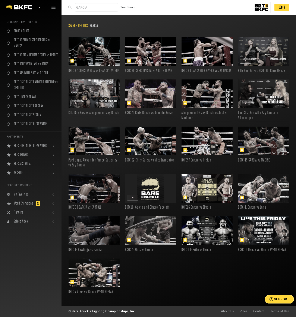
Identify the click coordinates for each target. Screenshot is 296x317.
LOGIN (282, 7)
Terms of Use (279, 311)
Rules (243, 311)
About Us (227, 311)
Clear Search (128, 7)
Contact (258, 311)
